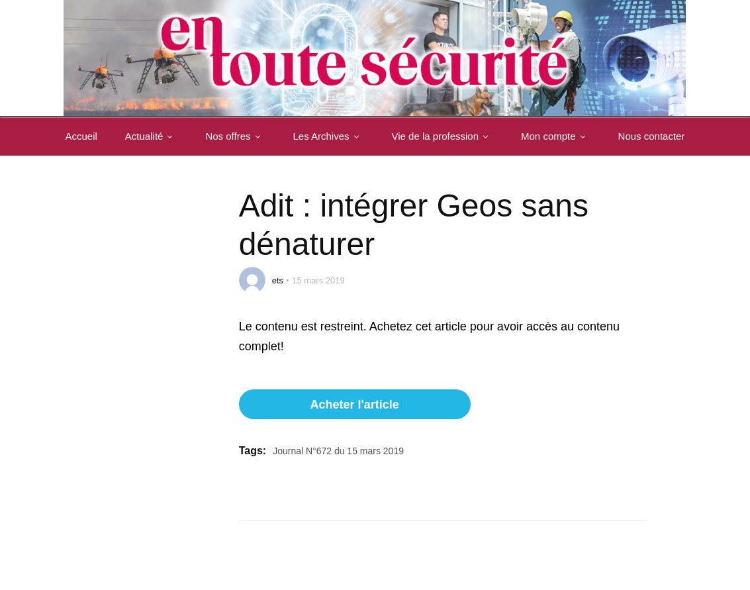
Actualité (154, 136)
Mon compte (558, 136)
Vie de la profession (445, 136)
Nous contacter (101, 175)
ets (277, 280)
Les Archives (331, 136)
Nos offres (237, 136)
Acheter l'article (354, 404)
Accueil (84, 136)
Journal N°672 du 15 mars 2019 (338, 451)
